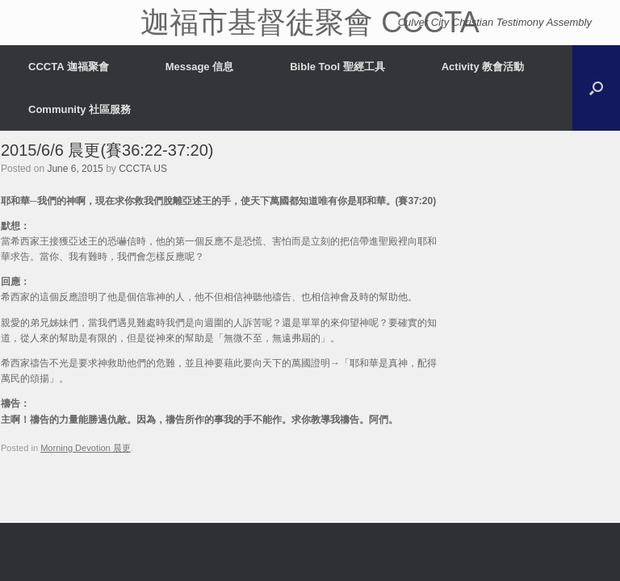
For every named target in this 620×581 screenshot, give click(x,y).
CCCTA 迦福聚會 (68, 67)
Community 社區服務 (79, 109)
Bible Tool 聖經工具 (337, 67)
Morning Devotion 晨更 (85, 448)
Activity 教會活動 (483, 67)
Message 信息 (199, 67)
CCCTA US (143, 168)
